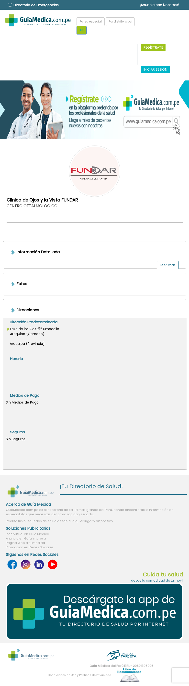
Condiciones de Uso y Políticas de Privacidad (79, 675)
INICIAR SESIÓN (155, 69)
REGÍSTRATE (153, 47)
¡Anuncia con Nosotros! (159, 4)
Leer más (168, 265)
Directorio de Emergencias (36, 5)
